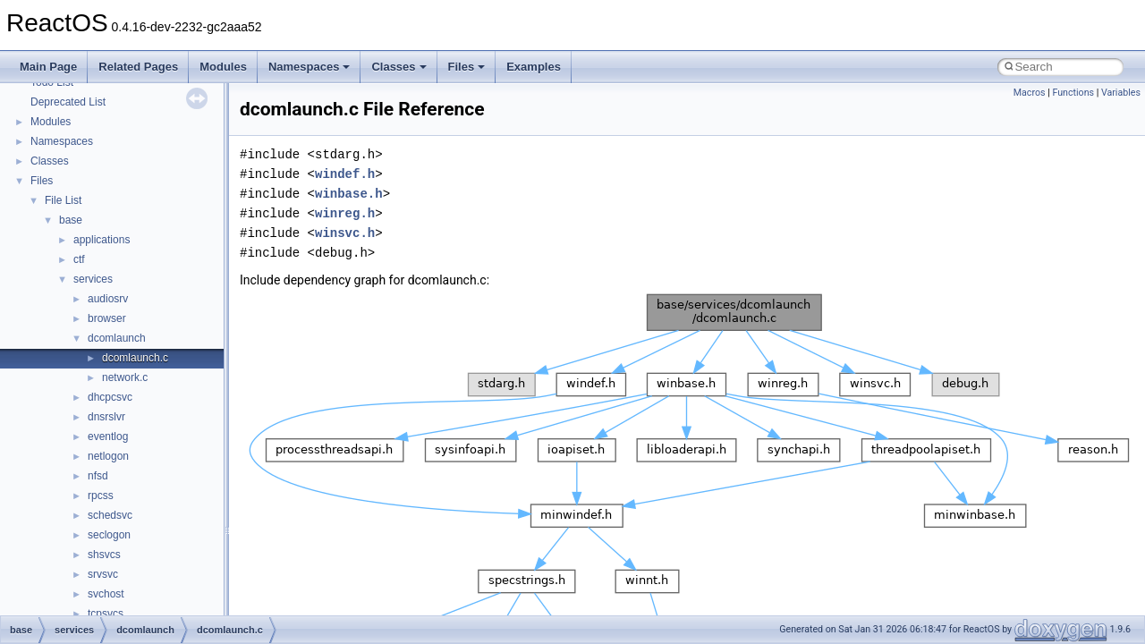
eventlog (108, 436)
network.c (125, 377)
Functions (1073, 92)
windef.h (345, 173)
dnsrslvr (106, 417)
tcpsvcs (105, 613)
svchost (106, 594)
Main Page (48, 66)
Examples (533, 66)
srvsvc (103, 574)
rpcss (101, 495)
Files (467, 66)
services (93, 279)
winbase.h (349, 193)
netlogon (108, 456)
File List (63, 200)
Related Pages (138, 66)
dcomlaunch (117, 338)
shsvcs (104, 554)
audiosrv (108, 298)
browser (107, 318)
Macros (1030, 92)
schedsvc (110, 515)
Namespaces (309, 66)
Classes (398, 66)
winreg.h (345, 213)
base (70, 220)
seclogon (109, 535)
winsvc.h (345, 233)
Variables (1121, 92)
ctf (79, 259)
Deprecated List (68, 102)
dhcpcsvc (110, 397)
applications (101, 239)
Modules (223, 66)
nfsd (98, 476)
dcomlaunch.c (135, 358)
